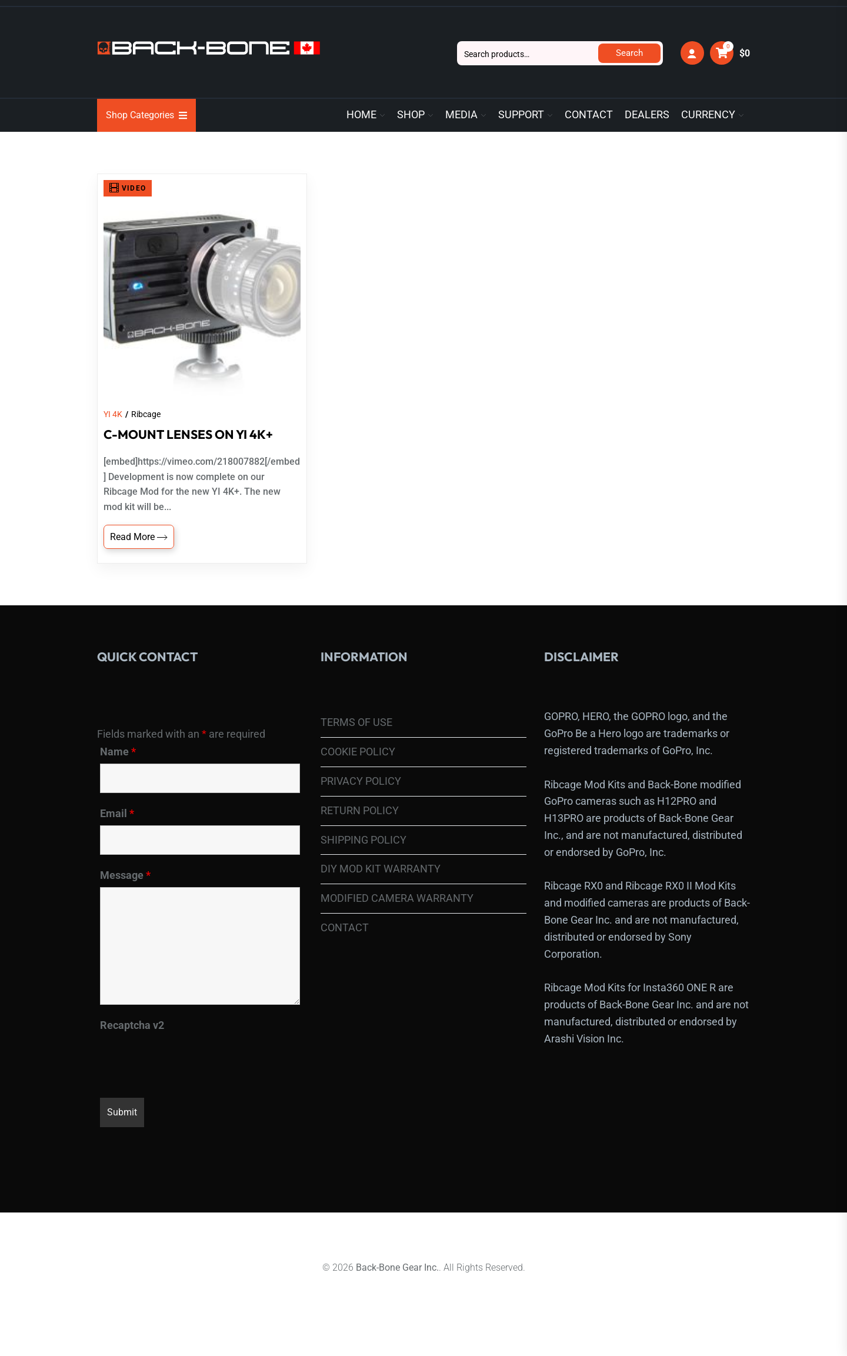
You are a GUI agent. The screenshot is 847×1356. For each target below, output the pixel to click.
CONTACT (589, 114)
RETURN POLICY (360, 830)
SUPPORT (521, 114)
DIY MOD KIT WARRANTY (381, 888)
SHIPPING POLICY (363, 859)
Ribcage (146, 433)
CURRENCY (708, 114)
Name (118, 771)
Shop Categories (146, 115)
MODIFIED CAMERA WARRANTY (397, 917)
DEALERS (647, 114)
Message (125, 895)
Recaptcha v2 (132, 1045)
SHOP (411, 114)
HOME (361, 114)
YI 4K (113, 433)
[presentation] (189, 1079)
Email (117, 833)
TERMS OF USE (356, 742)
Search (629, 53)
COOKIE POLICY (358, 771)
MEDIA (461, 114)
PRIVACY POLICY (361, 800)
